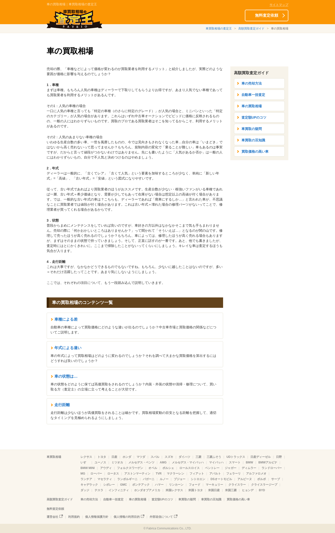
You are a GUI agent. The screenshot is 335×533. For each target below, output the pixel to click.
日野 (279, 457)
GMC (123, 484)
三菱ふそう (214, 457)
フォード (194, 484)
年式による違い (67, 348)
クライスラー (237, 484)
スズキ (169, 457)
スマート (234, 462)
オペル (152, 468)
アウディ (106, 468)
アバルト (215, 473)
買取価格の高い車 (255, 151)
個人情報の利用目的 (127, 517)
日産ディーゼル (260, 457)
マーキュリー (214, 484)
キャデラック (89, 484)
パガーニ (148, 479)
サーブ (275, 479)
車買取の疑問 (251, 129)
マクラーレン (175, 473)
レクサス (86, 457)
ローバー (96, 473)
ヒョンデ (248, 490)
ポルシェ (168, 468)
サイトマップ (278, 5)
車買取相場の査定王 (219, 28)
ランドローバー (272, 468)
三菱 (198, 457)
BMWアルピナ (267, 462)
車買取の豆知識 (253, 140)
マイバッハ (216, 462)
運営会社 (52, 517)
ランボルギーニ (127, 479)
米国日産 (214, 490)
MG (82, 473)
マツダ (141, 457)
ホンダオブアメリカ (147, 490)
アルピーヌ (244, 479)
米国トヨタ (195, 490)
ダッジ (84, 490)
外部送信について (161, 517)
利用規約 (74, 517)
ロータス (113, 473)
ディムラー (249, 468)
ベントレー (212, 468)
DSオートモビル (221, 479)
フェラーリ (233, 473)
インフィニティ (119, 490)
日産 (114, 457)
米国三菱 (231, 490)
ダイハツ (184, 457)
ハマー (159, 484)
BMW (249, 462)
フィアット (196, 473)
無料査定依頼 (266, 15)
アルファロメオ (256, 473)
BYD (262, 490)
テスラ (99, 490)
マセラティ (104, 479)
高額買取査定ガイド (251, 28)
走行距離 (62, 405)
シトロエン (198, 479)
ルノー (164, 479)
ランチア (86, 479)
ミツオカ (117, 462)
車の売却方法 (251, 83)
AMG (163, 462)
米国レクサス (174, 490)
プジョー (179, 479)
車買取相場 (54, 457)
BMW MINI (87, 468)
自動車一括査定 (253, 95)
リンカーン (176, 484)
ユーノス (100, 462)
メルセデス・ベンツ (141, 462)
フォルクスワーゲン (130, 468)
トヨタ (101, 457)
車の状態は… (66, 376)
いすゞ (84, 462)
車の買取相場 (251, 106)
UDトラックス (235, 457)
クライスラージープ (264, 484)
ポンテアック (141, 484)
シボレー (109, 484)
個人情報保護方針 (96, 517)
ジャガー (230, 468)
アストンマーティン (137, 473)
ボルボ (261, 479)
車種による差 (66, 319)
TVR (158, 473)
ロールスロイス (189, 468)
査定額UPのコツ (253, 117)
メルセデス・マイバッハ (188, 462)
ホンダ (127, 457)
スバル (155, 457)
